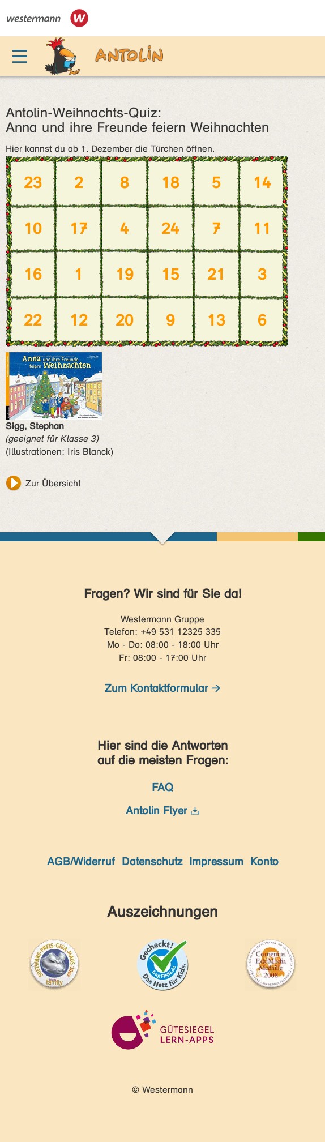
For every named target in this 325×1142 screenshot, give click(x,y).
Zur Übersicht (53, 483)
